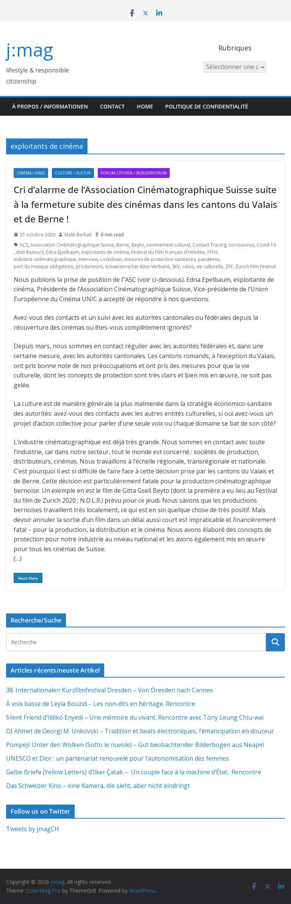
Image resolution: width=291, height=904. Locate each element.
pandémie (209, 259)
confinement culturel (168, 245)
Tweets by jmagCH (32, 829)
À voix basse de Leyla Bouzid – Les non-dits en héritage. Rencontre (100, 704)
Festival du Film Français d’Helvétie (168, 252)
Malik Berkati (78, 234)
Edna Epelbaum (62, 252)
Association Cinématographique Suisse (72, 245)
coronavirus (241, 245)
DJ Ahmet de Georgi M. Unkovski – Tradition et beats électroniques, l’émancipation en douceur (140, 731)
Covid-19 (266, 245)
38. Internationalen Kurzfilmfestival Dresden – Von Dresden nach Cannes (109, 690)
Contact (112, 106)
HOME (145, 106)
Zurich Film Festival (255, 266)
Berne (122, 245)
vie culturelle (209, 266)
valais (188, 266)
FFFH (212, 252)
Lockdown (111, 259)
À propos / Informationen (50, 106)
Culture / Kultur (73, 173)
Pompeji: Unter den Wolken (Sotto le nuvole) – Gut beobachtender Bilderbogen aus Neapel (135, 744)
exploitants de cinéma (105, 252)
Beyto (137, 245)
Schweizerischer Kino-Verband (137, 266)
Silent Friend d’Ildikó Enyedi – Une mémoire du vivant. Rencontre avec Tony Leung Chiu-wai (135, 717)
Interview (88, 259)
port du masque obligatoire (44, 266)
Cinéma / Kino (31, 173)
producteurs (89, 266)
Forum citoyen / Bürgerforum (134, 173)
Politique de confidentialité (206, 106)
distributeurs (30, 252)
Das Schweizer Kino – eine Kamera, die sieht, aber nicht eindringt (98, 785)
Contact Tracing (209, 245)
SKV (176, 266)
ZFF (229, 266)
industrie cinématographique (45, 259)
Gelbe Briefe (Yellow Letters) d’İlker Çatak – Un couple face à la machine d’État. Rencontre (133, 772)
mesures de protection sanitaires (160, 259)
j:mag (29, 49)
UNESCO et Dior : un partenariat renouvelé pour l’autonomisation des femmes (117, 758)
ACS (24, 245)
